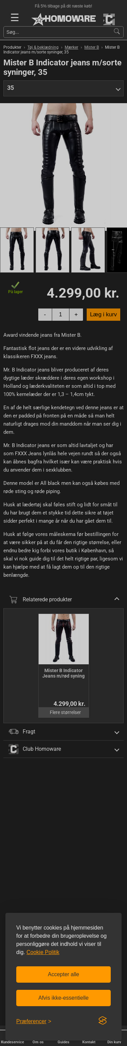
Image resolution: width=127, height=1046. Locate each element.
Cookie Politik (42, 952)
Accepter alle (63, 974)
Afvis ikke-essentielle (63, 998)
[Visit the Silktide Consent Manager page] (102, 1021)
